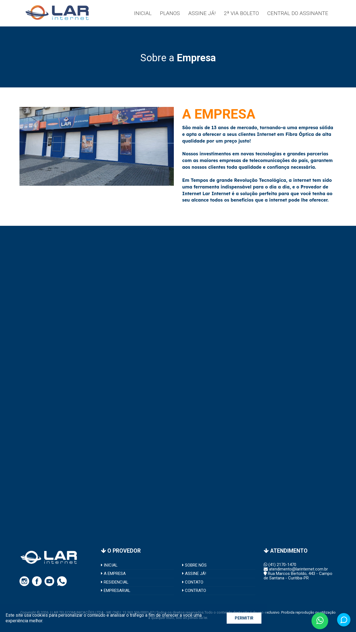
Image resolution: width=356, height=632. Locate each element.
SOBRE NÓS (194, 565)
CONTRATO (194, 590)
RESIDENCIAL (114, 582)
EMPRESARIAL (115, 590)
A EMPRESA (113, 573)
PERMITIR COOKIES (244, 620)
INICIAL (109, 565)
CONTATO (192, 582)
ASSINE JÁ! (194, 573)
